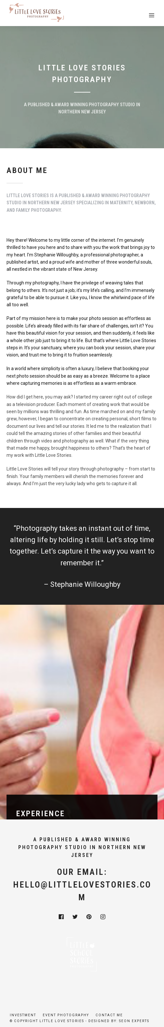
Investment (23, 1015)
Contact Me (109, 1015)
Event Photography (66, 1015)
